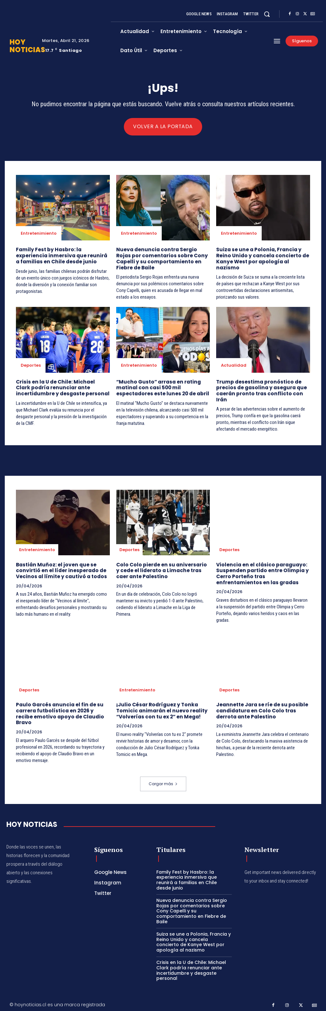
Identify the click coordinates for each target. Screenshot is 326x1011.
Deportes (31, 365)
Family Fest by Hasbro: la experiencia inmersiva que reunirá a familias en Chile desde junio (62, 255)
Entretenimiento (39, 234)
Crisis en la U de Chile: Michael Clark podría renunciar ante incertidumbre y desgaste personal (61, 387)
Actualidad (233, 365)
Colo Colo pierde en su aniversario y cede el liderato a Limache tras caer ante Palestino (162, 569)
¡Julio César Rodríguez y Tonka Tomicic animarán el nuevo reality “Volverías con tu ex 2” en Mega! (159, 708)
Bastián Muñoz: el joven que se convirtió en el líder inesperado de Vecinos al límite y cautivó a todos (59, 569)
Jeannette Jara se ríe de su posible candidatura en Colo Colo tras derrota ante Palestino (261, 708)
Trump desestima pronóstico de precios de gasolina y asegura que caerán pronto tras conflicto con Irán (260, 390)
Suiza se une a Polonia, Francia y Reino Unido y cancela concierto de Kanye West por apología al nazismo (260, 258)
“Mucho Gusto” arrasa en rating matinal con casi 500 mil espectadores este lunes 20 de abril (162, 387)
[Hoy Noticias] (31, 821)
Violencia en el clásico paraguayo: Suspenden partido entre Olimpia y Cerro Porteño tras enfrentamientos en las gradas (262, 572)
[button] (266, 14)
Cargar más (163, 780)
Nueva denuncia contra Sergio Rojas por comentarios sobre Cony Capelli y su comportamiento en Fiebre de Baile (163, 258)
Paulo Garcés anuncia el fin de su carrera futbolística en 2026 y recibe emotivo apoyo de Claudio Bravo (59, 711)
